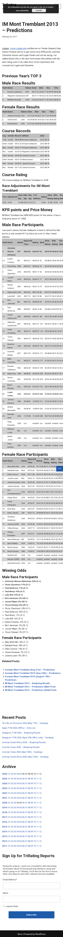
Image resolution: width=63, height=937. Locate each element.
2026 (4, 774)
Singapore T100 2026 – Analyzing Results (21, 733)
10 (35, 778)
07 (26, 778)
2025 (4, 778)
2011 (4, 846)
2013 (4, 836)
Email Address (10, 879)
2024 (4, 783)
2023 (4, 788)
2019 (4, 807)
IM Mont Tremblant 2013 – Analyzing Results (27, 683)
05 (21, 774)
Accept (39, 10)
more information (22, 10)
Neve (20, 934)
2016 (4, 822)
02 (12, 774)
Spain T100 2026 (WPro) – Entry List (18, 728)
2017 (4, 817)
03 (15, 774)
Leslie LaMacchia (18, 48)
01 (9, 774)
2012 (4, 841)
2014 (4, 831)
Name (5, 893)
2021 (4, 798)
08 (29, 778)
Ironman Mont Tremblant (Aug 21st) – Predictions (30, 669)
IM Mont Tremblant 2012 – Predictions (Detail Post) (30, 690)
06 (23, 778)
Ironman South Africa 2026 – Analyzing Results (24, 742)
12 (40, 778)
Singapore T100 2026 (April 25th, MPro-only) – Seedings (28, 737)
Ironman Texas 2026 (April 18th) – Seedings (22, 752)
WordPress (40, 934)
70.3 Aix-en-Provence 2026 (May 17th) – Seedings (25, 723)
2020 (4, 802)
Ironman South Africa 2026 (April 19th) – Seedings (25, 757)
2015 (4, 826)
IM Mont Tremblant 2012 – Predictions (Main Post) (30, 686)
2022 (4, 793)
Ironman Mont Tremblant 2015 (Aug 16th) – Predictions (33, 673)
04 (18, 774)
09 (32, 778)
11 (37, 778)
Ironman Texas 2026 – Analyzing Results (21, 747)
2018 (4, 812)
